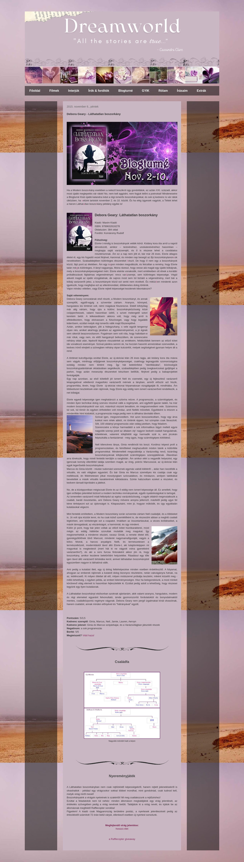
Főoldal (34, 90)
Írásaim (182, 90)
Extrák (201, 90)
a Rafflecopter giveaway (122, 839)
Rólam (163, 90)
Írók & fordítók (98, 90)
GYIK (145, 90)
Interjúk (73, 90)
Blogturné (125, 90)
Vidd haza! (88, 635)
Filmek (54, 90)
